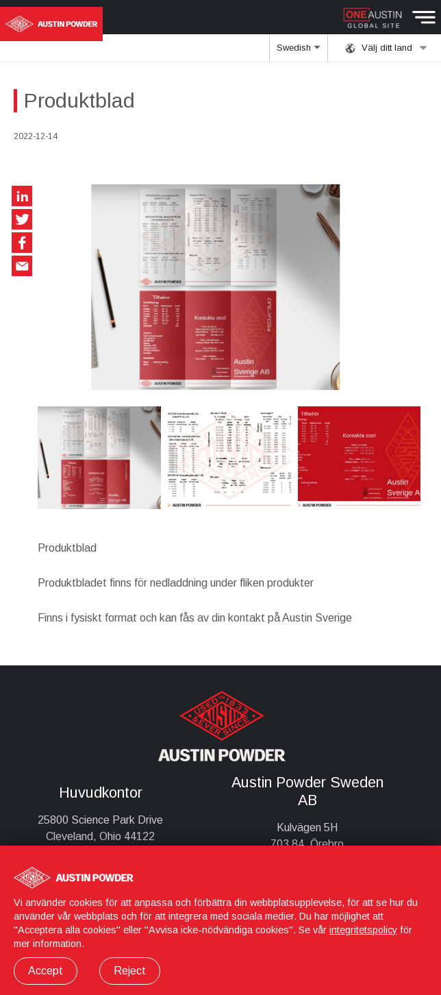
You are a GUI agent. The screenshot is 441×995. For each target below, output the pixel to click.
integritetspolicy (363, 929)
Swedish (298, 52)
